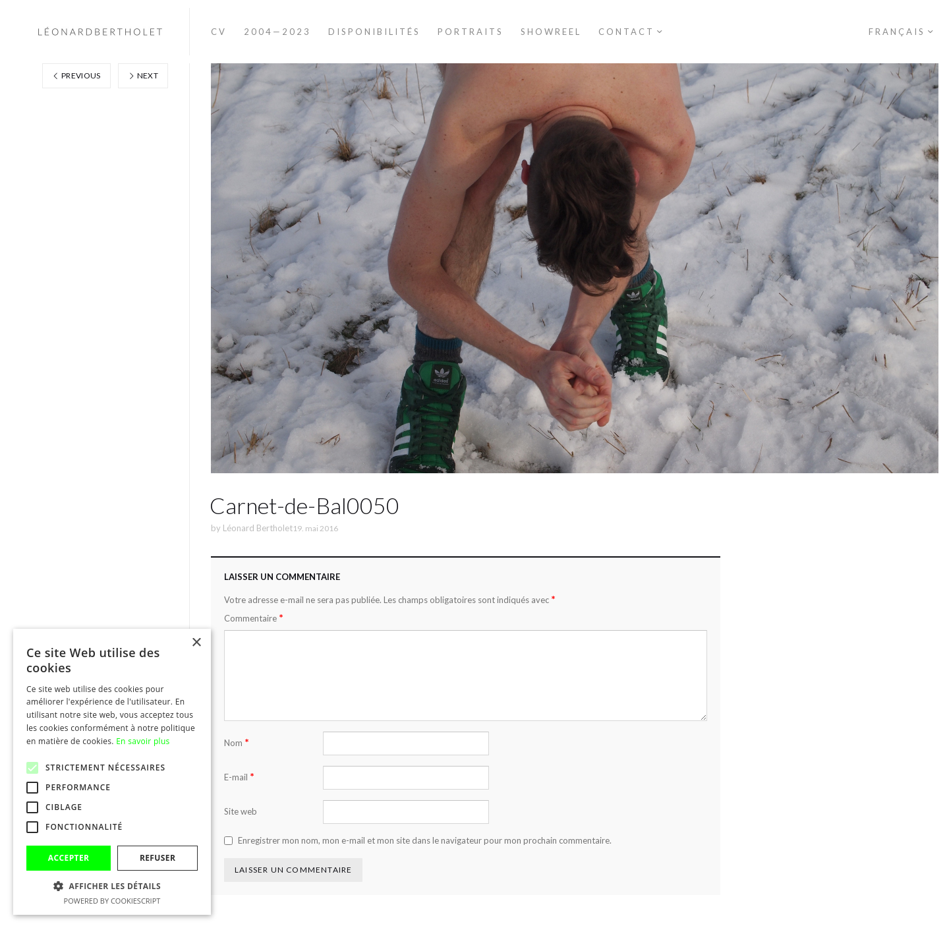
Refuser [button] (157, 857)
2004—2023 (277, 31)
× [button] (196, 643)
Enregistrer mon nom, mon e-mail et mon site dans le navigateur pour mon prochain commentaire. (425, 840)
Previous (76, 75)
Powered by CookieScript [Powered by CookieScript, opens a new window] (112, 901)
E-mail (239, 776)
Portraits (470, 31)
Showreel (551, 31)
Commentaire (253, 618)
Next (143, 75)
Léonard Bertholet (258, 528)
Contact (626, 31)
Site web (240, 811)
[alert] (112, 772)
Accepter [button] (69, 857)
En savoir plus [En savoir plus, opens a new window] (142, 741)
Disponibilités (374, 31)
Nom (236, 742)
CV (219, 31)
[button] (112, 885)
